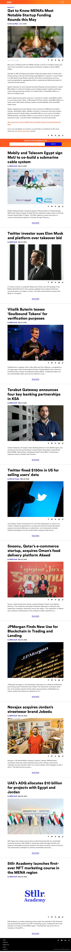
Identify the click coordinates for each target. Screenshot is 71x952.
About (4, 941)
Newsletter (6, 945)
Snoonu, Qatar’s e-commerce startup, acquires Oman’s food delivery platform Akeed (34, 551)
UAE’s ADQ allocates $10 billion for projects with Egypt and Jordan (35, 788)
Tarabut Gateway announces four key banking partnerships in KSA (34, 394)
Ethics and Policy (24, 131)
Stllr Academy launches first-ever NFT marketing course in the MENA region (33, 869)
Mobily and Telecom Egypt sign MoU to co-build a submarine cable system (35, 157)
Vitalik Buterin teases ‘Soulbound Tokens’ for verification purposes (27, 314)
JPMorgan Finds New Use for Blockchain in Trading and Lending (33, 632)
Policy (4, 948)
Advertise (5, 943)
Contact (5, 950)
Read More (35, 223)
